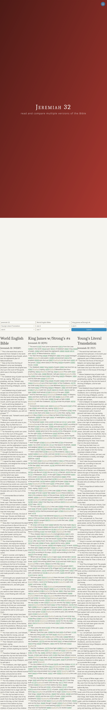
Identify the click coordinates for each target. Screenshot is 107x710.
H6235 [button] (43, 449)
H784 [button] (30, 653)
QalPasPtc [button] (57, 360)
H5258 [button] (66, 657)
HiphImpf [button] (51, 395)
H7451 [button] (36, 598)
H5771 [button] (30, 539)
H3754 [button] (37, 511)
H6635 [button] (69, 491)
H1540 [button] (30, 468)
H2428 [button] (67, 356)
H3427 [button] (30, 484)
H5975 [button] (62, 502)
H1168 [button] (50, 657)
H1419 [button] (74, 527)
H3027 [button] (48, 376)
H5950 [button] (75, 545)
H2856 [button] (35, 454)
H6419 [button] (47, 520)
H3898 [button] (67, 399)
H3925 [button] (59, 703)
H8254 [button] (40, 447)
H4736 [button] (30, 463)
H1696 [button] (30, 390)
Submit (89, 330)
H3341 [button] (63, 651)
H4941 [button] (52, 417)
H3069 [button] (51, 525)
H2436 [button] (59, 539)
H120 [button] (54, 550)
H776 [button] (60, 431)
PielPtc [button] (62, 536)
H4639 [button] (34, 673)
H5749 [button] (57, 454)
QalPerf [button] (36, 369)
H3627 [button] (40, 502)
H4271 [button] (45, 475)
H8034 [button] (67, 543)
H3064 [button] (66, 481)
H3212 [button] (45, 395)
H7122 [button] (47, 598)
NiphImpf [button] (37, 383)
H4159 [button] (73, 557)
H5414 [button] (62, 374)
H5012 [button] (38, 372)
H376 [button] (33, 552)
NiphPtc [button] (44, 372)
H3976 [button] (37, 459)
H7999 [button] (56, 536)
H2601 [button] (46, 411)
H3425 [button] (55, 433)
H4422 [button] (30, 383)
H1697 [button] (39, 347)
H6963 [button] (73, 589)
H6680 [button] (43, 486)
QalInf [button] (52, 369)
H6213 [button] (73, 525)
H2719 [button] (75, 607)
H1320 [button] (74, 632)
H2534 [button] (50, 680)
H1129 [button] (34, 683)
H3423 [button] (68, 587)
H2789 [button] (30, 502)
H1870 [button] (30, 550)
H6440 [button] (60, 607)
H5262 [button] (41, 660)
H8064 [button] (45, 527)
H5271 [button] (50, 669)
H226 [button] (59, 557)
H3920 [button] (43, 379)
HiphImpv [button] (43, 621)
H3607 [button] (50, 360)
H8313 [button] (55, 653)
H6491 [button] (53, 548)
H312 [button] (54, 660)
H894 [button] (58, 356)
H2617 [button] (67, 534)
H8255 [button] (54, 449)
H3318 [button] (50, 566)
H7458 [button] (44, 609)
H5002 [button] (30, 399)
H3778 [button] (73, 383)
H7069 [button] (39, 415)
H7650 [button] (39, 580)
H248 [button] (62, 573)
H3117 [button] (39, 504)
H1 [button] (44, 539)
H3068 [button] (30, 349)
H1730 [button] (34, 413)
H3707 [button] (35, 662)
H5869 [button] (34, 392)
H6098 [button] (50, 545)
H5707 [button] (30, 456)
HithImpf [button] (54, 520)
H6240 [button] (67, 351)
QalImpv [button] (46, 415)
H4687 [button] (38, 465)
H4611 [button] (45, 555)
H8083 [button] (62, 351)
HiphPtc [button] (65, 671)
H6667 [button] (66, 349)
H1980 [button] (41, 591)
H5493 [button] (36, 685)
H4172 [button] (40, 575)
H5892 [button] (33, 376)
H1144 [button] (74, 431)
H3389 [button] (51, 358)
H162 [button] (35, 525)
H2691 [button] (73, 360)
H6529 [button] (30, 555)
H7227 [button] (30, 504)
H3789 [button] (45, 452)
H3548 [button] (68, 694)
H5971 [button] (71, 566)
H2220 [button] (70, 529)
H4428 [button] (75, 349)
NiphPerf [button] (45, 580)
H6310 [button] (54, 390)
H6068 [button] (38, 417)
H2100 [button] (55, 582)
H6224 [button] (44, 349)
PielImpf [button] (50, 486)
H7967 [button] (69, 411)
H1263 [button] (44, 472)
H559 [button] (47, 369)
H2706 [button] (52, 465)
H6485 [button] (58, 397)
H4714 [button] (49, 559)
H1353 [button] (68, 417)
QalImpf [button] (54, 392)
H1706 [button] (44, 584)
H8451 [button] (61, 591)
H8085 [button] (51, 589)
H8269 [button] (53, 694)
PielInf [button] (65, 703)
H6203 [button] (74, 701)
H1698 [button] (65, 609)
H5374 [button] (68, 472)
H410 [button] (30, 543)
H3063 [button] (37, 351)
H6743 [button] (73, 401)
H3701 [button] (64, 447)
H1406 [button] (54, 655)
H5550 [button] (47, 600)
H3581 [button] (35, 529)
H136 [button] (43, 525)
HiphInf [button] (41, 662)
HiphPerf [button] (70, 651)
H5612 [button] (67, 452)
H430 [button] (33, 493)
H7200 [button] (48, 392)
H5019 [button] (53, 353)
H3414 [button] (60, 347)
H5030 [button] (36, 360)
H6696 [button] (30, 358)
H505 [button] (38, 536)
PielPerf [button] (36, 390)
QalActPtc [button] (37, 358)
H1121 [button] (56, 411)
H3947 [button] (39, 461)
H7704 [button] (61, 415)
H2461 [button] (30, 584)
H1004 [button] (35, 365)
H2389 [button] (62, 571)
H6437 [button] (49, 701)
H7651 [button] (38, 449)
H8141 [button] (52, 349)
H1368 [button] (68, 541)
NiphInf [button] (47, 385)
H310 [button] (40, 516)
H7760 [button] (43, 557)
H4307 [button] (38, 363)
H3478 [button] (44, 493)
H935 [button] (47, 413)
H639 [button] (34, 680)
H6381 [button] (53, 532)
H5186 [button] (53, 529)
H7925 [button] (36, 705)
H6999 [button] (30, 657)
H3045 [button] (39, 438)
